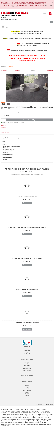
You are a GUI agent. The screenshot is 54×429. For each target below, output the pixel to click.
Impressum (27, 362)
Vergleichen (3, 125)
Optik (27, 397)
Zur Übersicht (5, 70)
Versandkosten (49, 404)
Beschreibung (15, 138)
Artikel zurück (17, 70)
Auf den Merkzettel (5, 130)
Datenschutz (27, 365)
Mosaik (27, 387)
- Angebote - (27, 385)
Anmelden (44, 13)
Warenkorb (27, 350)
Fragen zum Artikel (5, 132)
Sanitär (27, 395)
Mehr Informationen (27, 202)
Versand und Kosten (27, 367)
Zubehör (27, 393)
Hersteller (27, 384)
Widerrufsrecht (27, 368)
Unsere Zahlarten (27, 370)
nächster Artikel (49, 70)
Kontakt (27, 349)
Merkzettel (27, 354)
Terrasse (27, 392)
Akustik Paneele (27, 390)
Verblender (27, 389)
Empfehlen (3, 127)
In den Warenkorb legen (29, 120)
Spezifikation (6, 138)
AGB (27, 363)
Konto (27, 352)
